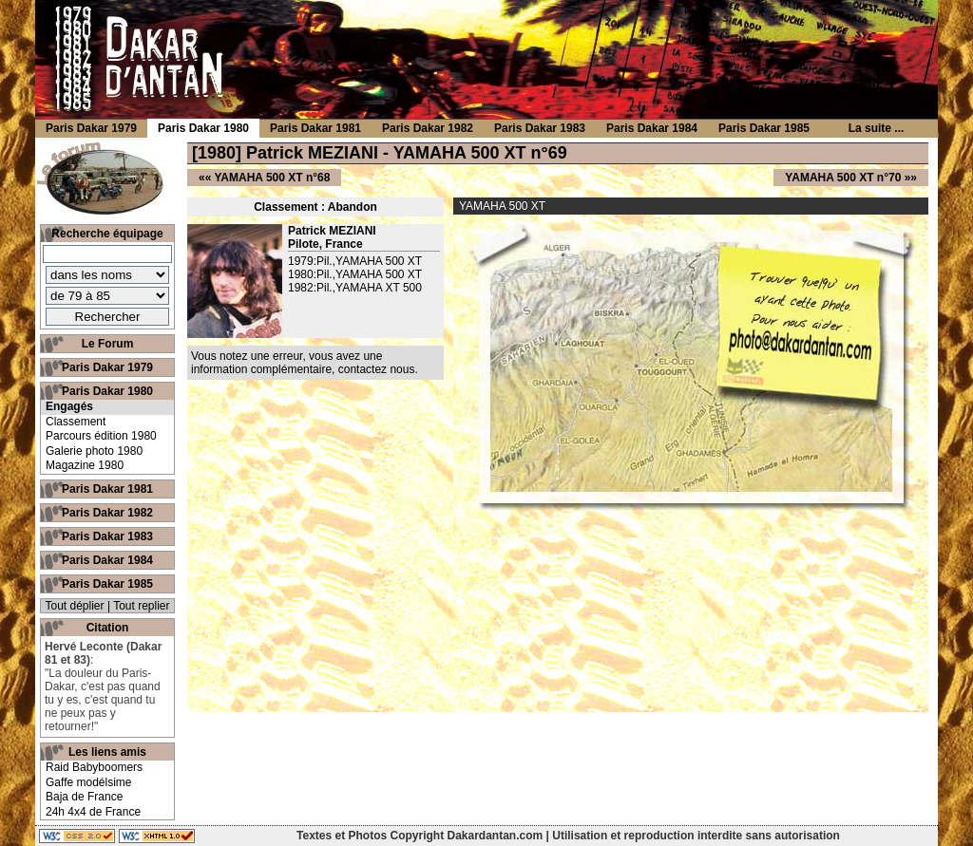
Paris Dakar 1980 (107, 391)
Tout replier (141, 605)
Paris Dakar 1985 (107, 584)
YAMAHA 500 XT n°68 (272, 177)
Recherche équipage (106, 233)
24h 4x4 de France (93, 811)
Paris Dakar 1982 (107, 512)
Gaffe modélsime (89, 782)
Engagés (69, 406)
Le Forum (108, 343)
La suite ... (877, 128)
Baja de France (84, 796)
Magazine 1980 (85, 465)
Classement (75, 421)
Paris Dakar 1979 (107, 367)
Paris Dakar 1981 (107, 489)
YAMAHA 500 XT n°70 (843, 177)
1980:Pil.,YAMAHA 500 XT (355, 274)
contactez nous (376, 369)
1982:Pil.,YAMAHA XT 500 (355, 287)
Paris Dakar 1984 (107, 560)
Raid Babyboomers (94, 767)
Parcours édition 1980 (101, 435)
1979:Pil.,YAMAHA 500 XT (355, 261)
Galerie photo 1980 (94, 451)
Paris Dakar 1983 (107, 536)
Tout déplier (75, 605)
